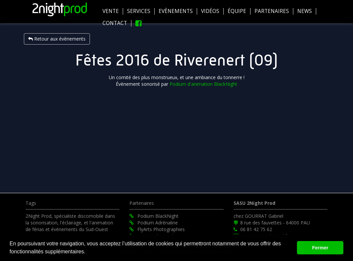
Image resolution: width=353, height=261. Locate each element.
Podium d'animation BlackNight (203, 84)
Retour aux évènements (57, 39)
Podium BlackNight (153, 216)
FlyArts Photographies (157, 229)
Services (138, 11)
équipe (237, 11)
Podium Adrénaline (153, 222)
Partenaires (271, 11)
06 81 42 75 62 (253, 229)
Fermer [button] (320, 247)
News (304, 11)
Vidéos (210, 11)
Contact (115, 23)
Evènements (176, 11)
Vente (111, 11)
